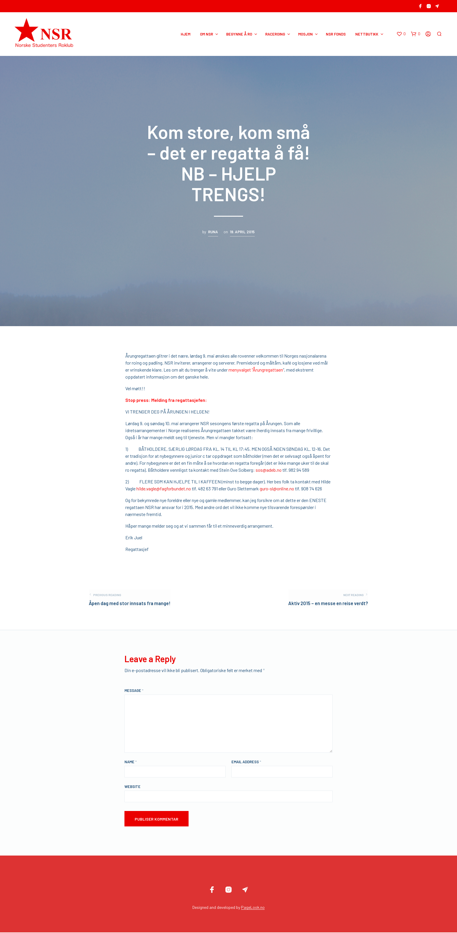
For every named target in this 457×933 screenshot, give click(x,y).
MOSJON (306, 34)
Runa (213, 231)
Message (133, 691)
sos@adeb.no (269, 470)
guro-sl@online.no (278, 488)
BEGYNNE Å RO (240, 34)
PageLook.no (253, 908)
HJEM (186, 34)
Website (132, 787)
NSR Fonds (336, 34)
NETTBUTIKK (367, 34)
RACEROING (276, 34)
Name (130, 762)
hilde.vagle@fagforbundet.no (164, 488)
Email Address (246, 762)
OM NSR (207, 34)
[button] (401, 34)
